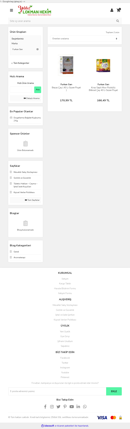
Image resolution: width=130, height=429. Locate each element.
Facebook (65, 357)
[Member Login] (111, 10)
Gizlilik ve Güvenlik (65, 310)
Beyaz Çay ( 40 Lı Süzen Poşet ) (66, 89)
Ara (37, 89)
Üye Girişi (65, 336)
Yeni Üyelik (65, 331)
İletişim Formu (65, 293)
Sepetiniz (65, 346)
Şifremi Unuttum (65, 341)
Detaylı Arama (31, 98)
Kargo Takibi (65, 283)
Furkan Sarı (66, 84)
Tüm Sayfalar (32, 200)
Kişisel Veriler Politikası (65, 319)
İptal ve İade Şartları (65, 314)
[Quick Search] (21, 89)
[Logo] (34, 10)
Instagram (65, 367)
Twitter (65, 362)
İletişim (65, 278)
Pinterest (65, 377)
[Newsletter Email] (57, 391)
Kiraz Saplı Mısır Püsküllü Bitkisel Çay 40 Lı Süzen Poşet (103, 89)
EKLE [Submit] (114, 391)
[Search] (65, 21)
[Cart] (118, 10)
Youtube (65, 372)
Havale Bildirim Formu (65, 288)
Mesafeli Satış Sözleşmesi (65, 305)
